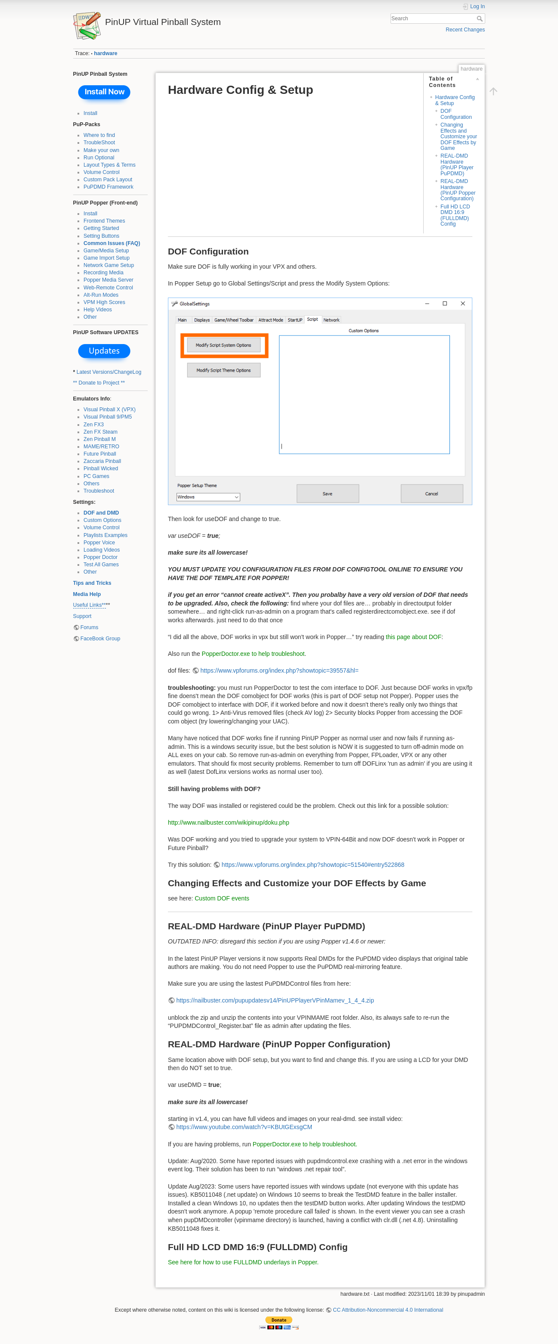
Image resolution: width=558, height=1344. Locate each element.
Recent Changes (465, 30)
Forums (90, 627)
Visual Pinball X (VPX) (110, 410)
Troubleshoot (99, 491)
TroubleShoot (99, 143)
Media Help (87, 594)
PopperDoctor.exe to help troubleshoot (253, 653)
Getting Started (101, 228)
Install (90, 113)
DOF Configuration (456, 114)
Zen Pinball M (100, 439)
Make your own (101, 150)
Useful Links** (89, 605)
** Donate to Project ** (99, 383)
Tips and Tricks (92, 583)
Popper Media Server (108, 280)
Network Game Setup (109, 265)
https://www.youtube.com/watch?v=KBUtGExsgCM (245, 1127)
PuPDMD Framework (108, 187)
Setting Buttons (101, 236)
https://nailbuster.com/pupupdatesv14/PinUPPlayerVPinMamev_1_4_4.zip (275, 1000)
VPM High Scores (104, 302)
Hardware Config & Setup (455, 100)
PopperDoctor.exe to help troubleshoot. (305, 1144)
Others (91, 484)
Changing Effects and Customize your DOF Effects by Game (458, 136)
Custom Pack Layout (108, 180)
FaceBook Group (101, 639)
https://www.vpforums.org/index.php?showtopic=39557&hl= (280, 670)
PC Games (96, 476)
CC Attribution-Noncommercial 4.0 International (388, 1310)
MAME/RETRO (101, 447)
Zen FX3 (94, 425)
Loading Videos (102, 550)
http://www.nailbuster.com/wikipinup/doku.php (228, 822)
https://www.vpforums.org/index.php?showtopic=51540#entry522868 (313, 864)
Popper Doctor (101, 557)
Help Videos (98, 310)
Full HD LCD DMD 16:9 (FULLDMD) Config (455, 215)
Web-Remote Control (108, 288)
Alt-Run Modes (101, 295)
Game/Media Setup (106, 251)
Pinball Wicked (101, 469)
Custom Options (102, 520)
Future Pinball (100, 454)
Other (90, 317)
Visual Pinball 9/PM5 (108, 417)
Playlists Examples (105, 535)
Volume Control (102, 172)
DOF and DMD (101, 513)
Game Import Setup (107, 258)
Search (481, 19)
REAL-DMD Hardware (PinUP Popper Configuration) (458, 190)
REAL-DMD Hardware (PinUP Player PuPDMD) (457, 164)
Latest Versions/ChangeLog (109, 372)
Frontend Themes (104, 221)
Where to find (99, 135)
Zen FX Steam (101, 432)
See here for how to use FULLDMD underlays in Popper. (243, 1262)
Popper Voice (99, 543)
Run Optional (99, 158)
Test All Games (101, 565)
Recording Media (104, 273)
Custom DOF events (222, 898)
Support (82, 616)
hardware (105, 53)
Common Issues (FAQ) (112, 243)
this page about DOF (413, 636)
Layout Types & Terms (110, 165)
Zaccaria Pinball (102, 461)
